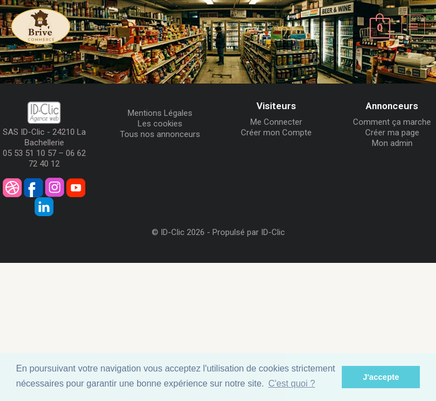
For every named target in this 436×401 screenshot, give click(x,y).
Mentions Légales (160, 113)
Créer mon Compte (276, 133)
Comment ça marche (392, 122)
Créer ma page (392, 133)
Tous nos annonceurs (160, 134)
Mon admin (392, 143)
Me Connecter (276, 122)
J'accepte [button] (381, 377)
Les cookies (160, 124)
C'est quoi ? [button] (291, 383)
